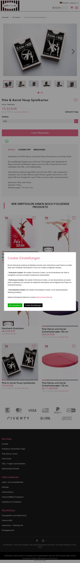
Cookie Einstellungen (33, 305)
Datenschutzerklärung (44, 297)
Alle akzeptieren (15, 305)
